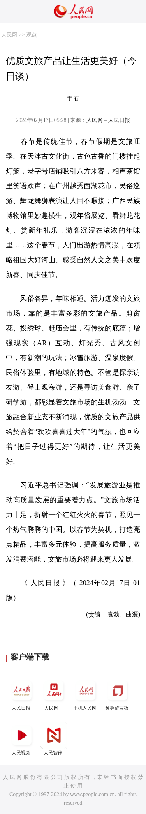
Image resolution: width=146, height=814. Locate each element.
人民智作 (53, 739)
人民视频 (21, 739)
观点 (31, 35)
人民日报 (21, 694)
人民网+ (53, 694)
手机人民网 (85, 694)
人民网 (9, 35)
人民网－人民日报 (108, 120)
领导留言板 (117, 694)
